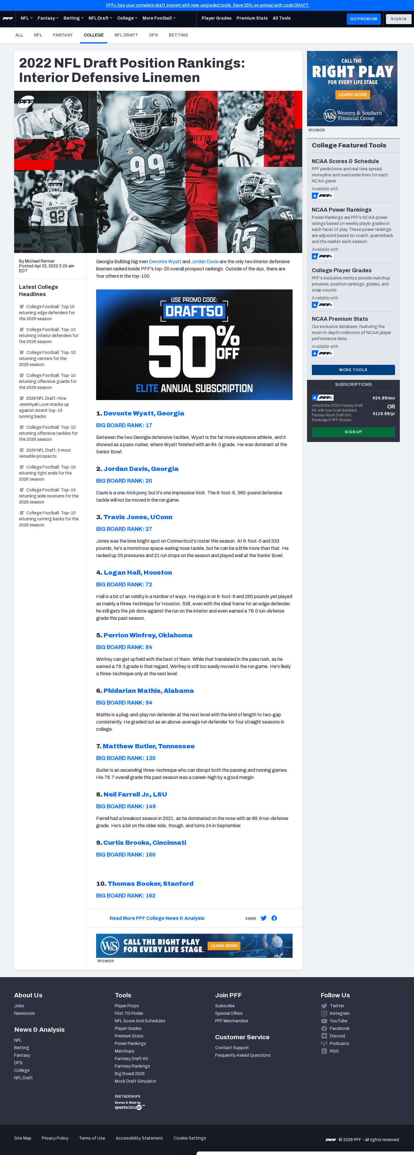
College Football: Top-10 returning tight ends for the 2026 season (47, 473)
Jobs (19, 1006)
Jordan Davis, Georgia (141, 468)
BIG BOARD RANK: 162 (125, 896)
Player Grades (128, 1028)
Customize (364, 1120)
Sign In (399, 19)
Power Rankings (130, 1043)
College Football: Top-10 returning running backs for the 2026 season (49, 519)
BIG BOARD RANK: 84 (124, 647)
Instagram (340, 1013)
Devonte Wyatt (165, 261)
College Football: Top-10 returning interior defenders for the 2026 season (48, 335)
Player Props (127, 1006)
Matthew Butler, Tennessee (148, 746)
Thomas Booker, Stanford (150, 883)
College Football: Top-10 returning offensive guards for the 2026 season (48, 381)
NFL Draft (126, 35)
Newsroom (24, 1013)
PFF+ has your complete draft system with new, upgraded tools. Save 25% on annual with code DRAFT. (207, 5)
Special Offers (229, 1013)
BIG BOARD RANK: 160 (125, 855)
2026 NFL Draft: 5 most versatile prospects (45, 453)
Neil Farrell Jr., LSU (135, 794)
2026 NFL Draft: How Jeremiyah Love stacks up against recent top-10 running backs (44, 407)
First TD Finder (129, 1013)
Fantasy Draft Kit (131, 1058)
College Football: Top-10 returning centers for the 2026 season (47, 358)
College (95, 35)
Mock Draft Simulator (135, 1081)
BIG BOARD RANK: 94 (124, 703)
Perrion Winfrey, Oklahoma (148, 635)
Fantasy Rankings (132, 1066)
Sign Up (353, 432)
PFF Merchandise (231, 1021)
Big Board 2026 (130, 1073)
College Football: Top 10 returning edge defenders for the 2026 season (47, 313)
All (19, 35)
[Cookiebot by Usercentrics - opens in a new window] (39, 1143)
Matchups (124, 1051)
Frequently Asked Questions (243, 1055)
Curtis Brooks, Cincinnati (144, 842)
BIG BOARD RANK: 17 (124, 425)
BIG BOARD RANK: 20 (124, 481)
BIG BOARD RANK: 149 (126, 806)
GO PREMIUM (364, 19)
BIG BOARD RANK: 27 (124, 529)
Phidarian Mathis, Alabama (148, 690)
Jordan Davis (205, 261)
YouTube (338, 1021)
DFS (153, 35)
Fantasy (63, 35)
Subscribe (225, 1006)
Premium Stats (129, 1036)
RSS (334, 1051)
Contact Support (232, 1048)
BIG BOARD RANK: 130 (125, 758)
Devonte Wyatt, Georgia (143, 413)
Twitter (337, 1006)
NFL (38, 35)
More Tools (353, 370)
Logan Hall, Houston (138, 572)
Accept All (364, 1100)
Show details (93, 1143)
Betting (178, 35)
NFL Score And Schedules (140, 1021)
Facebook (340, 1028)
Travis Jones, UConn (137, 517)
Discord (337, 1036)
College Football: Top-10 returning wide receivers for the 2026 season (49, 496)
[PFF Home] (7, 19)
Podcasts (339, 1043)
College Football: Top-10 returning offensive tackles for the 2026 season (48, 433)
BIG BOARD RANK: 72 (124, 585)
